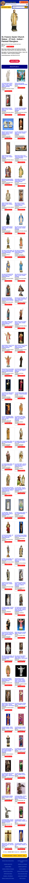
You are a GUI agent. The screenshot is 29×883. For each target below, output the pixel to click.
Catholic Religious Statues (22, 871)
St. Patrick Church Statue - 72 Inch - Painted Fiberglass (21, 513)
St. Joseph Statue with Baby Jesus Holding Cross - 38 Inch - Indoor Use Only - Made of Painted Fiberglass (8, 489)
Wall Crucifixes (22, 878)
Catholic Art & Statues (22, 864)
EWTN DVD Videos (8, 873)
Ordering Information (8, 855)
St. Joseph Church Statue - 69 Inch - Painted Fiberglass (8, 464)
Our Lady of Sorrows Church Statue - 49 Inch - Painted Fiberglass (21, 275)
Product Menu (6, 7)
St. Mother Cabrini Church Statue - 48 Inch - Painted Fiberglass (7, 227)
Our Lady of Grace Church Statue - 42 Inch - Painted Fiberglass (20, 227)
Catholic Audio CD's (8, 864)
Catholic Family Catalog (10, 2)
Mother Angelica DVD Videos (8, 878)
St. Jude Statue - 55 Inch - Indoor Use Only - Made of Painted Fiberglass (20, 488)
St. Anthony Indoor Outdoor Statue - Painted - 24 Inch (20, 704)
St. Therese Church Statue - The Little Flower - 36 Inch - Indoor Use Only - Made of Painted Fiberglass (20, 609)
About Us (20, 855)
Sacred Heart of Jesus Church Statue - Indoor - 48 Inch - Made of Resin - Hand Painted (8, 704)
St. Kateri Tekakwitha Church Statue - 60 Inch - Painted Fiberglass (21, 133)
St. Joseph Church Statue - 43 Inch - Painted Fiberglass (21, 442)
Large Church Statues (22, 876)
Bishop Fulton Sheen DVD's (8, 860)
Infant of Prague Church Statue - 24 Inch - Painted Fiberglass (7, 204)
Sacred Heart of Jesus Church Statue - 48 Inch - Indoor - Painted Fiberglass (8, 346)
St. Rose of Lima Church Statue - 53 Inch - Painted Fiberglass (20, 560)
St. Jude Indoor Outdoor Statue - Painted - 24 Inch (20, 774)
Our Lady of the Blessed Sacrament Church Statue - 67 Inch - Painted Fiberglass (7, 299)
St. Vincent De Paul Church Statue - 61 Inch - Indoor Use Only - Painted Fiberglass (8, 633)
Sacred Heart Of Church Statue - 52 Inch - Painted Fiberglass (7, 109)
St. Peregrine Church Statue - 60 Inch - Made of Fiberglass (21, 536)
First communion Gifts (22, 873)
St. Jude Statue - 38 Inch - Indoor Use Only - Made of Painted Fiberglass (7, 513)
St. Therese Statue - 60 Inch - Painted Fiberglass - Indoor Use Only (8, 608)
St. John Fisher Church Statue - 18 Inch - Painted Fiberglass (21, 393)
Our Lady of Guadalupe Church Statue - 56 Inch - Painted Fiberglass (7, 679)
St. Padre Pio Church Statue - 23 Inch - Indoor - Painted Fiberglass (21, 109)
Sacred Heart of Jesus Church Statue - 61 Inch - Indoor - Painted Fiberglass (21, 346)
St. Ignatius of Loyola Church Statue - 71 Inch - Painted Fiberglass (8, 394)
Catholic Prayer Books (8, 871)
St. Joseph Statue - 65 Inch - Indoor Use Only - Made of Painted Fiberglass (21, 465)
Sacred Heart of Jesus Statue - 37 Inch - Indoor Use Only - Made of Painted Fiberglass (8, 370)
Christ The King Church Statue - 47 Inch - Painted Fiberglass (7, 156)
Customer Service (13, 4)
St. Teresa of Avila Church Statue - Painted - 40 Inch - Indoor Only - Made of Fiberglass (20, 584)
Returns (15, 855)
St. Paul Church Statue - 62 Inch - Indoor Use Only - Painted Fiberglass (7, 536)
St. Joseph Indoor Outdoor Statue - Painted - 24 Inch (20, 749)
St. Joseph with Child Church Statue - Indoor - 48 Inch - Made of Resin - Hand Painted (8, 774)
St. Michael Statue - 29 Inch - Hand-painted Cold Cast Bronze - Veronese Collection (21, 797)
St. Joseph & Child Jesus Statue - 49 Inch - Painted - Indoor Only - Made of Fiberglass (20, 418)
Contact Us (7, 4)
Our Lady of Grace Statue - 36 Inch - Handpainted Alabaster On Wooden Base (8, 657)
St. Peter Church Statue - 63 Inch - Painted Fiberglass (7, 559)
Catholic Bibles (8, 866)
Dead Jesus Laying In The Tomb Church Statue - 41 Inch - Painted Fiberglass (21, 156)
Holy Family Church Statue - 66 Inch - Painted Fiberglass (7, 180)
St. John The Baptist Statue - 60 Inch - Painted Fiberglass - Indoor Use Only (8, 417)
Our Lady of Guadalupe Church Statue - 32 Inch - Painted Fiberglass (20, 251)
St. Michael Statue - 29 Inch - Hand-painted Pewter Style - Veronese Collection (8, 820)
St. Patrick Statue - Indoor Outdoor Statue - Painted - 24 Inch (21, 820)
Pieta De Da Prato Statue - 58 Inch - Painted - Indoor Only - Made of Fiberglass (21, 299)
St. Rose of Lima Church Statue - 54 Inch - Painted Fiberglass (7, 583)
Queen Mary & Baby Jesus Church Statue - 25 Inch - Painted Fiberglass (7, 322)
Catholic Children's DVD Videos (22, 861)
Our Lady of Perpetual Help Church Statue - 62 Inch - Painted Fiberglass (7, 275)
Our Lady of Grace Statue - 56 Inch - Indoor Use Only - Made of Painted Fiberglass (8, 251)
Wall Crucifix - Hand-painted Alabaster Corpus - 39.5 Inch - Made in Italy (8, 844)
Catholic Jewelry (22, 868)
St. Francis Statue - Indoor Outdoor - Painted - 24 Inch (7, 728)
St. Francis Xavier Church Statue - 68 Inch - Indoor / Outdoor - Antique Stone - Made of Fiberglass (7, 85)
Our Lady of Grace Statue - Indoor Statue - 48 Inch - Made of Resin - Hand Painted (21, 657)
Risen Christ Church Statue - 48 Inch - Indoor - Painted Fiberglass (21, 322)
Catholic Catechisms (22, 866)
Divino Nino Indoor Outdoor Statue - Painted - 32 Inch (20, 633)
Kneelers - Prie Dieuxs (8, 876)
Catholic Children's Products (8, 868)
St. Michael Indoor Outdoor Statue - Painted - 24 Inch (7, 797)
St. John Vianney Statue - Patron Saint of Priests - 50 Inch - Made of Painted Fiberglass (7, 750)
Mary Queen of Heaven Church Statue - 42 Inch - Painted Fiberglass (20, 204)
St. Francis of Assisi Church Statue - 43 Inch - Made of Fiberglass (20, 370)
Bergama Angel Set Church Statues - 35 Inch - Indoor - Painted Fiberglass (7, 133)
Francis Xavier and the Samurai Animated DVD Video (21, 84)
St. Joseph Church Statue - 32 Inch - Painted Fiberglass (8, 442)
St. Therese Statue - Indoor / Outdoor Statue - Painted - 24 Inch (21, 844)
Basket (27, 4)
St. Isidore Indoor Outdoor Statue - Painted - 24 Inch (20, 728)
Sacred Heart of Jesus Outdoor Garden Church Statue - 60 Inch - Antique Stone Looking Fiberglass (20, 680)
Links (24, 855)
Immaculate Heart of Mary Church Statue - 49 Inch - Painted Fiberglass (20, 180)
